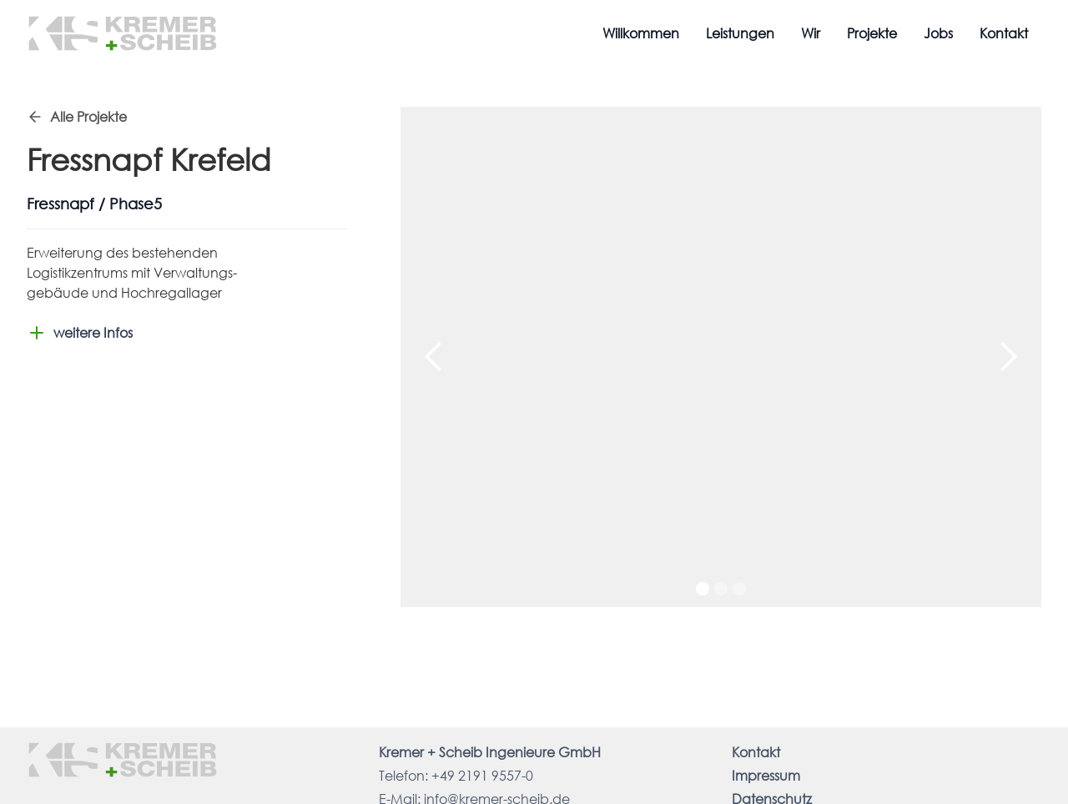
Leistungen (740, 33)
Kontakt (1004, 33)
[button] (433, 357)
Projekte (872, 33)
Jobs (938, 33)
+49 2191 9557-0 (482, 775)
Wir (810, 33)
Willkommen (640, 33)
